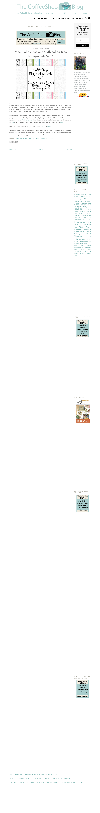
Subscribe (82, 45)
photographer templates (82, 247)
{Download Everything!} (61, 18)
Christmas (87, 199)
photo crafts (87, 243)
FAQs (81, 18)
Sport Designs (87, 219)
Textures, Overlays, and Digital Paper (27, 782)
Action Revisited (79, 194)
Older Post (69, 149)
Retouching (77, 219)
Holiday (76, 212)
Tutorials (75, 18)
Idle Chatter (85, 211)
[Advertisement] (82, 133)
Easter (89, 209)
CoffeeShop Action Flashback (82, 201)
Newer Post (12, 149)
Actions (87, 194)
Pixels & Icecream (27, 120)
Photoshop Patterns (80, 215)
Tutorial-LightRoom (79, 231)
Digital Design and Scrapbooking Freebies (34, 138)
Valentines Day (83, 239)
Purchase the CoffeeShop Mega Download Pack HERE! (33, 774)
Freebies (40, 18)
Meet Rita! (48, 18)
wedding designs (86, 249)
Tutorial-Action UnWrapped (82, 229)
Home (33, 18)
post (13, 122)
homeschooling (78, 243)
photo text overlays (82, 245)
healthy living (78, 241)
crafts (89, 239)
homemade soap (86, 241)
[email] (82, 40)
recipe (75, 249)
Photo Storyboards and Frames (59, 778)
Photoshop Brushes (86, 213)
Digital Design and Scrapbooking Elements (65, 782)
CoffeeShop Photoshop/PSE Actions (26, 778)
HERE (43, 126)
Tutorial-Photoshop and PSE (82, 236)
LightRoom (77, 213)
